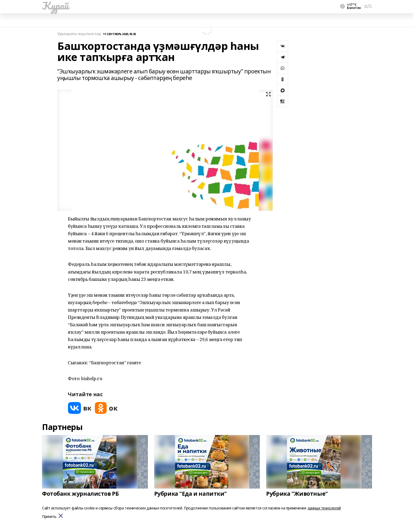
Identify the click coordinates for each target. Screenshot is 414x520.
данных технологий (324, 507)
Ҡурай (55, 5)
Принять (49, 516)
